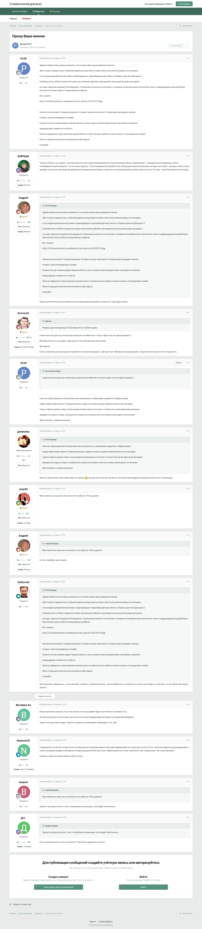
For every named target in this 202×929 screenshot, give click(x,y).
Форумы (13, 18)
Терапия (41, 47)
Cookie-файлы (106, 921)
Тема (92, 921)
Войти (143, 887)
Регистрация (184, 4)
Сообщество (39, 12)
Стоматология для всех (26, 4)
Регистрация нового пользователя (58, 887)
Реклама (55, 11)
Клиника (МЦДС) (20, 11)
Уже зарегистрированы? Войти (159, 4)
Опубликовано (53, 58)
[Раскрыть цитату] (43, 206)
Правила (26, 18)
